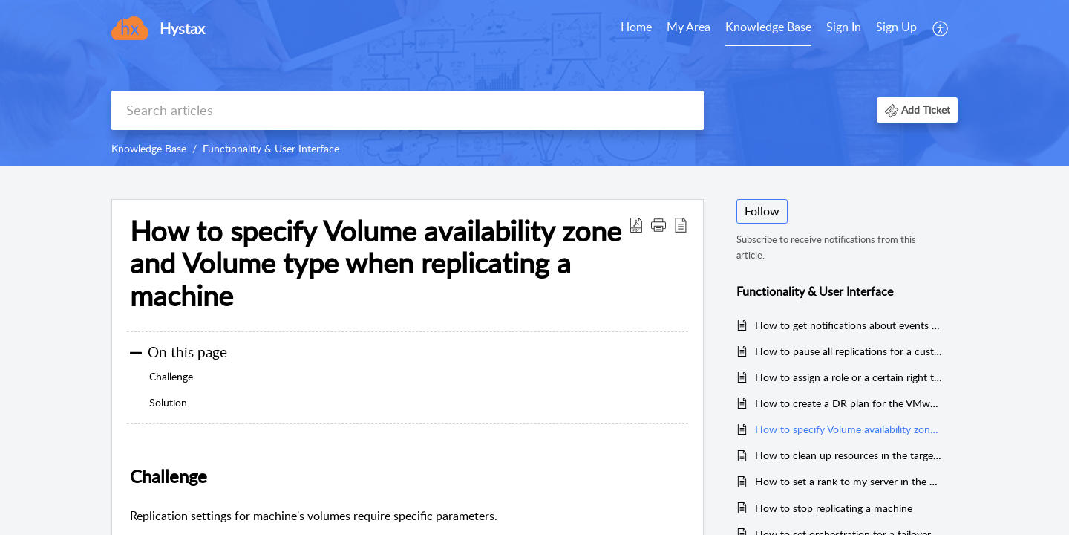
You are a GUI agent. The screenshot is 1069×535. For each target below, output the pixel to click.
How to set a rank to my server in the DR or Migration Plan (849, 481)
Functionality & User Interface (271, 148)
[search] (407, 110)
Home (636, 27)
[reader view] (680, 224)
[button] (917, 109)
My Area (688, 27)
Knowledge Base (768, 27)
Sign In (843, 27)
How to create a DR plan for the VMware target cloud (849, 403)
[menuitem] (871, 28)
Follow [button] (762, 211)
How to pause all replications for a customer (849, 351)
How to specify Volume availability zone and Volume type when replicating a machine (375, 263)
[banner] (534, 83)
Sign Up (896, 27)
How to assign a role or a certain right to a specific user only (849, 377)
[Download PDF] (636, 224)
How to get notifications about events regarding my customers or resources (849, 325)
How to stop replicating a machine (833, 508)
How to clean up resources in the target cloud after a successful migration (849, 455)
